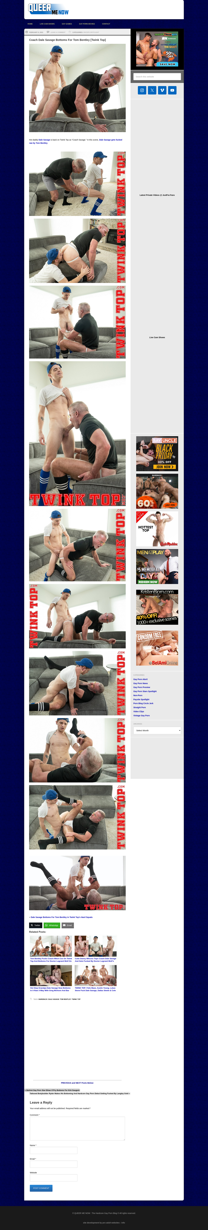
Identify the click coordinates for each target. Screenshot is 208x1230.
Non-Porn (137, 695)
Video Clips (138, 711)
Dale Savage (44, 140)
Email (33, 1159)
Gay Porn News (140, 683)
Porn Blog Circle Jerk (143, 703)
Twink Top (76, 999)
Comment (35, 1115)
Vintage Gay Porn (141, 715)
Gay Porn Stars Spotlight (145, 691)
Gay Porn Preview (141, 687)
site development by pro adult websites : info (104, 1223)
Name (33, 1145)
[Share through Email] (68, 925)
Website (33, 1173)
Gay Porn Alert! (140, 679)
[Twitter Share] (35, 925)
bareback (42, 999)
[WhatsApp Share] (52, 925)
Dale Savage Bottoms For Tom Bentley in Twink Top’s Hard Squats (62, 917)
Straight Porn (139, 707)
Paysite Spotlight (91, 32)
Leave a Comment (58, 32)
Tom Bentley (65, 999)
